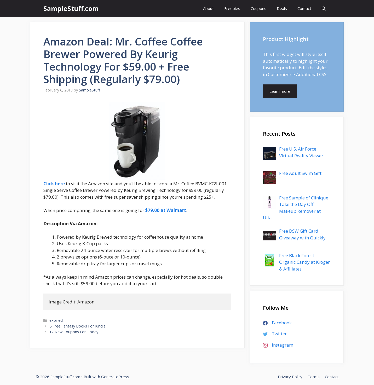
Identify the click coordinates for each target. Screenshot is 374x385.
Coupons (258, 8)
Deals (282, 8)
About (208, 8)
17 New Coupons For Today (73, 331)
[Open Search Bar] (324, 8)
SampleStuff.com (71, 8)
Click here (54, 184)
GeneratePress (115, 376)
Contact (304, 8)
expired (56, 320)
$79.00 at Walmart (165, 210)
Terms (314, 376)
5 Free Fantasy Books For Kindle (77, 326)
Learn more (279, 91)
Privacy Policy (290, 376)
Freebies (232, 8)
